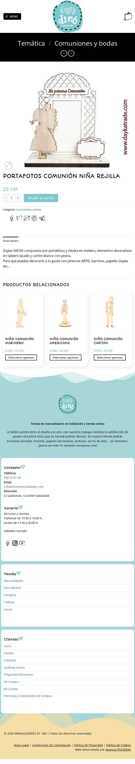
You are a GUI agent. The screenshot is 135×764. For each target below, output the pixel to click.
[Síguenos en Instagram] (15, 545)
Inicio (7, 646)
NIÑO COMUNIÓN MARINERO (19, 341)
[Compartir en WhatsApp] (5, 220)
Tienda (8, 653)
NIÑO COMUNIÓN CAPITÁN (108, 341)
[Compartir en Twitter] (19, 220)
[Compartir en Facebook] (12, 220)
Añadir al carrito (41, 198)
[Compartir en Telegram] (42, 220)
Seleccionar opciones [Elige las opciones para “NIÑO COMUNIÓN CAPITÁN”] (110, 357)
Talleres (9, 602)
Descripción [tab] (10, 241)
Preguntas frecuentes (18, 674)
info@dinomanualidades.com (24, 487)
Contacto (10, 660)
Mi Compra (11, 682)
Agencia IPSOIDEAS (118, 749)
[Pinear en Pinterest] (35, 220)
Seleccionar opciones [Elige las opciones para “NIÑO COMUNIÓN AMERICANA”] (65, 357)
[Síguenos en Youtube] (22, 545)
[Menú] (12, 16)
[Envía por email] (27, 220)
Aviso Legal (21, 745)
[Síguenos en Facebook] (8, 545)
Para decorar (12, 588)
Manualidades (13, 581)
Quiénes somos (14, 667)
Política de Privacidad (88, 745)
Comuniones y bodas (85, 43)
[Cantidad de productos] (11, 198)
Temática (31, 43)
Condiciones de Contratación (51, 745)
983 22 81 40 (12, 477)
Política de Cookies (118, 745)
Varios (8, 609)
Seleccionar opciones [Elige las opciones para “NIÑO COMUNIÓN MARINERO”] (21, 357)
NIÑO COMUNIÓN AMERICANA (64, 341)
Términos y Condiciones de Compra (28, 696)
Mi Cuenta (11, 689)
